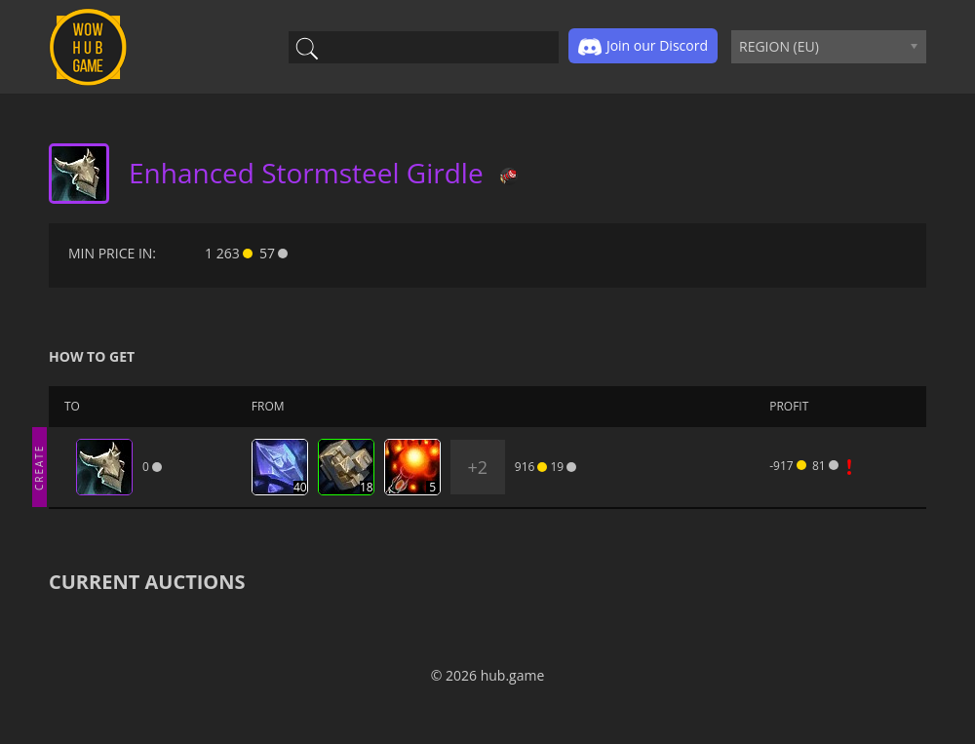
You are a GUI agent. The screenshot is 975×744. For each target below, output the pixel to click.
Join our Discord (643, 47)
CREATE (39, 466)
